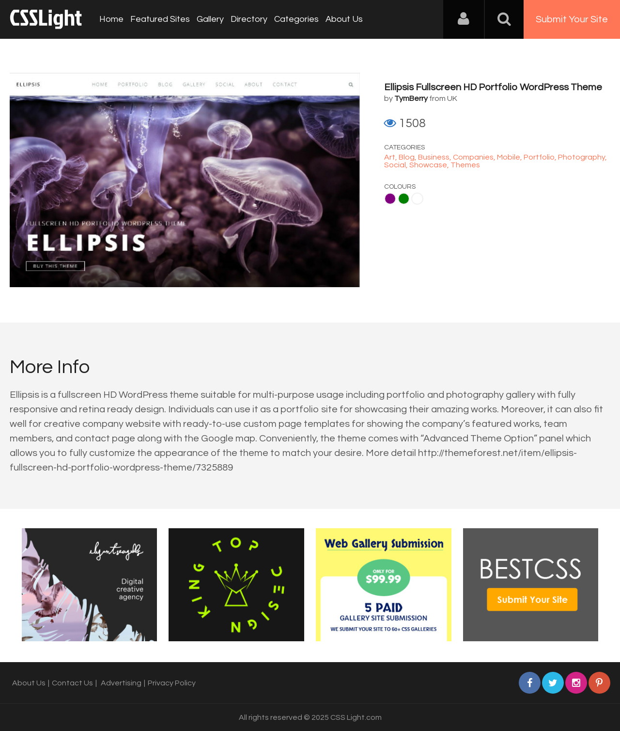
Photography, (582, 157)
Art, (391, 157)
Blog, (408, 157)
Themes (465, 165)
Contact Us (72, 683)
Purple (390, 199)
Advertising (121, 683)
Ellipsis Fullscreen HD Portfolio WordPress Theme (493, 87)
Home (111, 19)
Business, (435, 157)
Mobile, (510, 157)
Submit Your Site (572, 19)
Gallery (210, 19)
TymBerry (411, 98)
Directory (249, 19)
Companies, (475, 157)
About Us (344, 19)
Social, (396, 165)
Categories (296, 19)
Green (404, 199)
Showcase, (429, 165)
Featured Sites (160, 19)
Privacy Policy (172, 683)
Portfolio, (541, 157)
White (417, 199)
